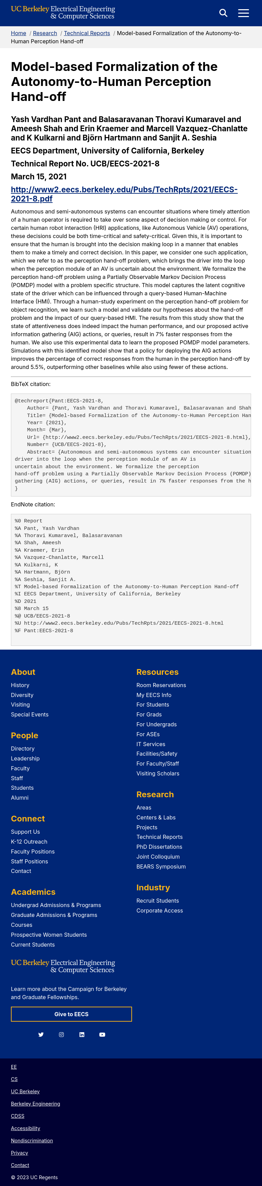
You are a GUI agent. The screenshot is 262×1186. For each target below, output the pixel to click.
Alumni (20, 797)
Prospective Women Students (49, 934)
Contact (21, 871)
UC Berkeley (25, 1091)
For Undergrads (156, 724)
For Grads (149, 714)
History (20, 685)
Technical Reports (87, 33)
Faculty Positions (33, 851)
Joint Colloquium (158, 856)
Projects (146, 827)
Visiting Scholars (157, 773)
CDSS (17, 1116)
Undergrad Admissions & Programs (56, 905)
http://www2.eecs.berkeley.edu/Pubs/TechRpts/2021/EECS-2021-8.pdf (124, 194)
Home (18, 33)
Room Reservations (161, 685)
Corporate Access (159, 910)
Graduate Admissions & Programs (54, 914)
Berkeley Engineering (35, 1104)
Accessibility (25, 1128)
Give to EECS (71, 1014)
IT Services (150, 744)
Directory (23, 748)
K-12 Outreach (29, 841)
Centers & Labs (156, 817)
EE (14, 1067)
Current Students (33, 944)
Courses (21, 924)
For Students (152, 704)
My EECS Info (154, 695)
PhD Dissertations (159, 846)
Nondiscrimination (32, 1140)
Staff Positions (29, 861)
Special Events (29, 714)
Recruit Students (157, 900)
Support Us (25, 831)
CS (14, 1079)
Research (45, 33)
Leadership (25, 758)
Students (22, 787)
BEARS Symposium (161, 866)
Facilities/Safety (156, 753)
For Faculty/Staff (157, 763)
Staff (17, 778)
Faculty (20, 768)
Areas (143, 807)
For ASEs (148, 734)
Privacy (19, 1153)
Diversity (22, 695)
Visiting (20, 704)
